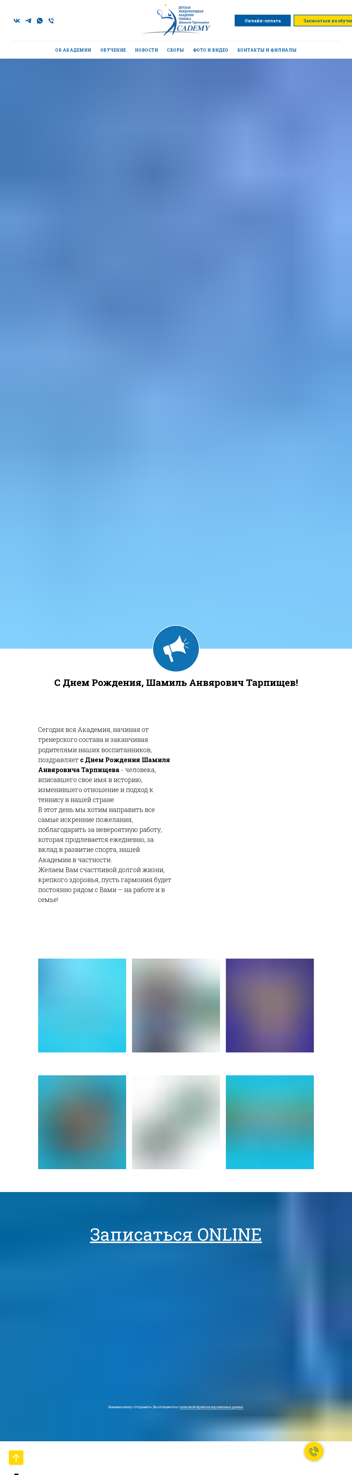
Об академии (73, 50)
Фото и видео (211, 50)
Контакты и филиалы (267, 50)
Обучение (113, 50)
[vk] (17, 20)
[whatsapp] (39, 20)
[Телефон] (51, 20)
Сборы (175, 50)
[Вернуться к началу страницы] (16, 1457)
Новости (146, 50)
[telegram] (28, 20)
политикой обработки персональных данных (211, 1407)
